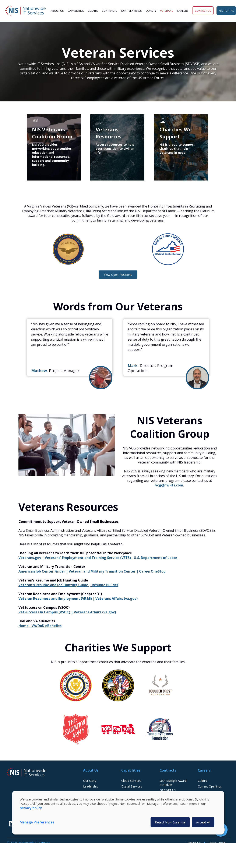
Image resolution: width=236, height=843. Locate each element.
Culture (203, 781)
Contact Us (203, 11)
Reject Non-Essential (170, 822)
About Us (57, 11)
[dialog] (118, 812)
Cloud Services (131, 781)
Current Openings (210, 786)
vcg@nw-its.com (169, 485)
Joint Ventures (131, 11)
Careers (183, 11)
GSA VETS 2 (168, 790)
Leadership (90, 786)
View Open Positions (118, 275)
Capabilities (76, 11)
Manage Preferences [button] (37, 822)
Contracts (109, 11)
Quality (151, 11)
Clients (93, 11)
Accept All (203, 822)
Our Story (89, 781)
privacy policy (31, 808)
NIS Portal (226, 11)
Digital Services (131, 786)
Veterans (166, 11)
